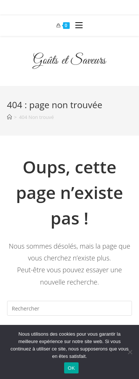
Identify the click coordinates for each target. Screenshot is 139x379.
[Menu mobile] (76, 25)
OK (71, 368)
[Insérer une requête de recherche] (69, 308)
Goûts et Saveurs (69, 61)
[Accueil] (9, 117)
